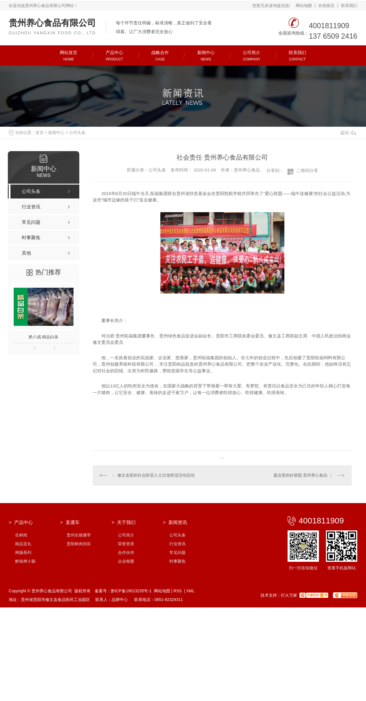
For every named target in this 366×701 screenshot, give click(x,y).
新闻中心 (56, 132)
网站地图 (304, 5)
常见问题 (177, 552)
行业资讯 (177, 544)
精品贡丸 (23, 544)
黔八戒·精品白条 (43, 337)
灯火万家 (289, 595)
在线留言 (326, 5)
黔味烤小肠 (25, 561)
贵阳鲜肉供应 (79, 544)
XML (190, 591)
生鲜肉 (21, 535)
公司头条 (77, 132)
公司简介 (126, 535)
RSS (178, 591)
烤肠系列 (23, 552)
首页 (39, 132)
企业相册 (126, 561)
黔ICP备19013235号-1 (131, 591)
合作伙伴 (126, 552)
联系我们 (349, 5)
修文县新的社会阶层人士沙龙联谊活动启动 (156, 475)
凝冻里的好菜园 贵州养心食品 (300, 475)
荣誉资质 (126, 544)
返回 (348, 132)
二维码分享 (307, 170)
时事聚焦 (177, 561)
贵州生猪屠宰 (79, 535)
